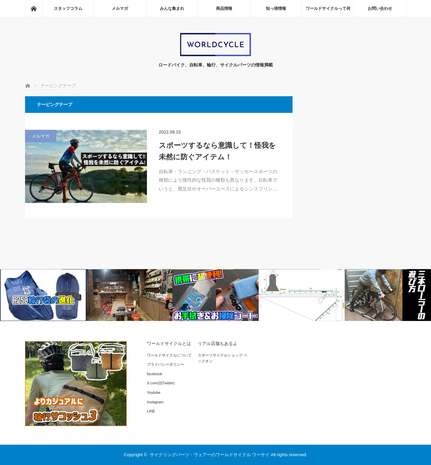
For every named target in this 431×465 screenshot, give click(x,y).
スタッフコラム (68, 8)
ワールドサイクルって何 (328, 8)
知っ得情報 (276, 8)
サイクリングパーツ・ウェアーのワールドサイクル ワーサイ (210, 454)
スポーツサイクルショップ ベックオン (222, 358)
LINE (151, 411)
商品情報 (224, 8)
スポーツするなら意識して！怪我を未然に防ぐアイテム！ (217, 151)
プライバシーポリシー (165, 364)
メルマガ (120, 8)
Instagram (155, 402)
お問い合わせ (380, 8)
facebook (154, 374)
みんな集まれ (172, 8)
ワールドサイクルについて (169, 355)
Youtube (153, 392)
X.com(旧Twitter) (161, 383)
